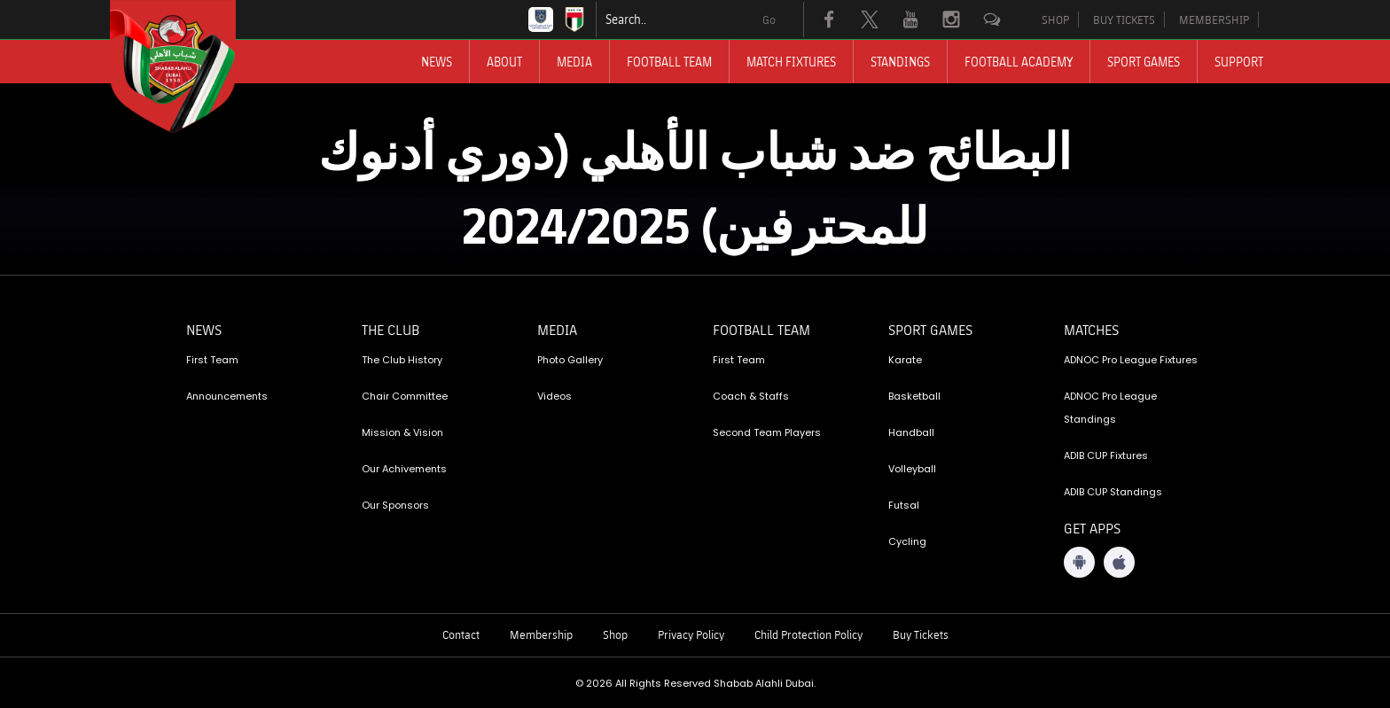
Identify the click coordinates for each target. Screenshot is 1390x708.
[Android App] (1079, 562)
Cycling (907, 541)
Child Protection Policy (808, 634)
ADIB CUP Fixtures (1106, 455)
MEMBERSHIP (1214, 19)
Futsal (903, 505)
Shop (615, 634)
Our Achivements (404, 469)
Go (769, 19)
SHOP (1055, 19)
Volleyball (912, 469)
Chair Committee (405, 396)
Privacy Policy (691, 634)
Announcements (227, 396)
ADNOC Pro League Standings (1110, 407)
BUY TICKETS (1124, 19)
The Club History (402, 360)
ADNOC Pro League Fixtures (1131, 360)
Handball (911, 432)
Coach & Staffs (751, 396)
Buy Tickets (921, 634)
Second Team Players (767, 432)
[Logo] (189, 66)
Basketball (914, 396)
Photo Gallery (570, 360)
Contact (461, 634)
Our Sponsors (395, 505)
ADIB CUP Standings (1113, 492)
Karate (905, 360)
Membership (541, 634)
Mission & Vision (402, 432)
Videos (554, 396)
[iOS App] (1119, 562)
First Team (212, 360)
